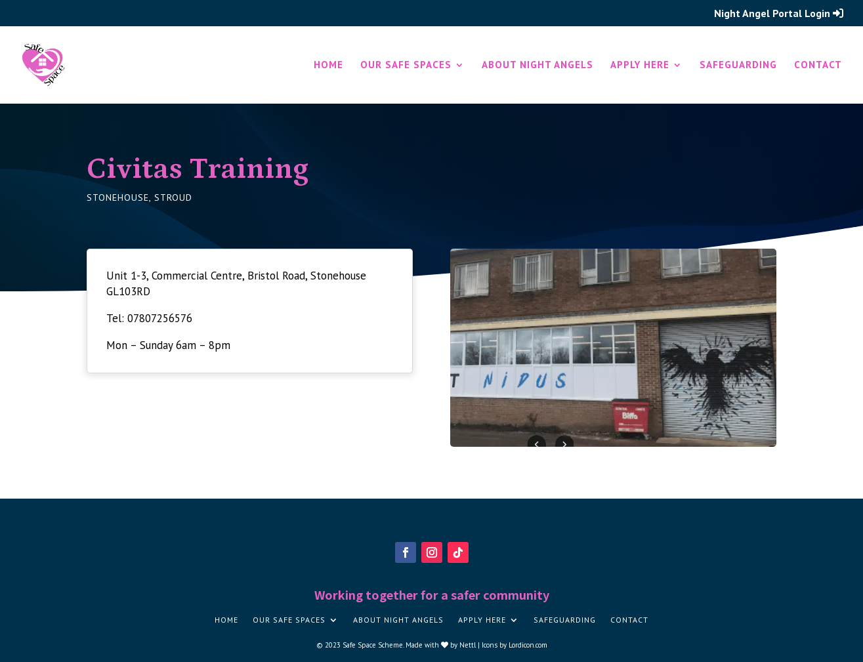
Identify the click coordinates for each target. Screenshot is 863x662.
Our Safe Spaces (406, 65)
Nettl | (470, 645)
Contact (818, 65)
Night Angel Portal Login (778, 14)
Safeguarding (738, 65)
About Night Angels (537, 65)
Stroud (173, 197)
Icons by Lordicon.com (514, 645)
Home (328, 65)
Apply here (639, 65)
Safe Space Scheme (373, 645)
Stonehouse (118, 197)
